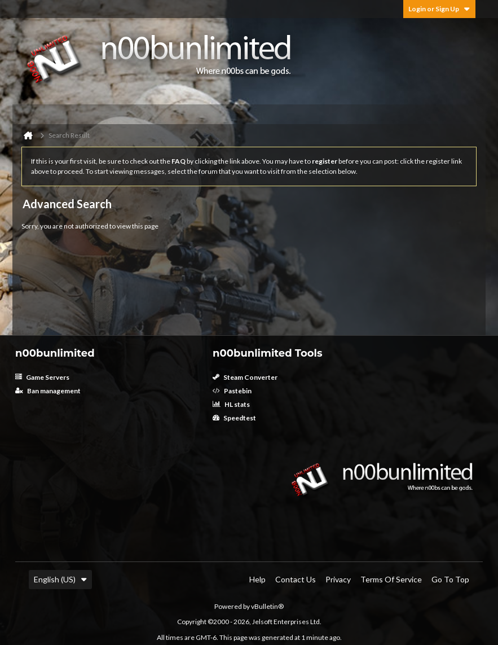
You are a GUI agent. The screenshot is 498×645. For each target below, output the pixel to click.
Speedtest (234, 418)
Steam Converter (245, 377)
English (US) (60, 579)
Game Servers (42, 377)
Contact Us (295, 579)
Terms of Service (391, 579)
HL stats (231, 404)
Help (257, 579)
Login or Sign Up (439, 9)
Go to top (450, 579)
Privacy (338, 579)
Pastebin (232, 391)
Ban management (48, 391)
